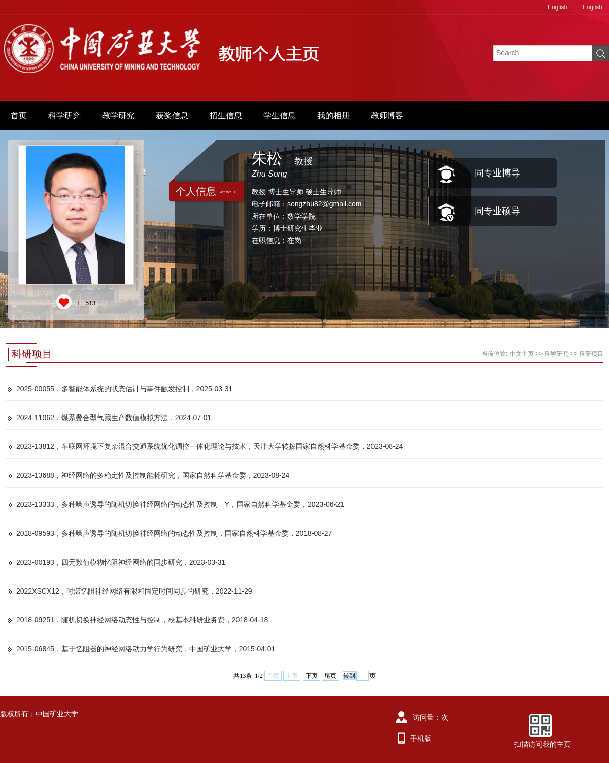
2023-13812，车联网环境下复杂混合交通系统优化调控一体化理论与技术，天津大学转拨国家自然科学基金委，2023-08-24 (209, 446)
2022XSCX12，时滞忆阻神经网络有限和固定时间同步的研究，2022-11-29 (134, 591)
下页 (312, 675)
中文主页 (522, 353)
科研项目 (591, 353)
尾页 (330, 675)
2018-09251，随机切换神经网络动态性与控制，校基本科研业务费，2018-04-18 (142, 620)
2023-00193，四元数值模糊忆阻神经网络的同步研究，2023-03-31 (120, 562)
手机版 (420, 738)
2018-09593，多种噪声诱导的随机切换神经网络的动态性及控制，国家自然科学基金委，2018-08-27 (174, 533)
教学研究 (118, 115)
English (557, 7)
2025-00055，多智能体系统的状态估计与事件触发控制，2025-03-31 (124, 389)
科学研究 (64, 115)
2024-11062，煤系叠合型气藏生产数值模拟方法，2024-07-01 (113, 417)
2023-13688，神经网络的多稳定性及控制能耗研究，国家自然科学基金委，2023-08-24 (152, 475)
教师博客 (387, 115)
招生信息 (226, 115)
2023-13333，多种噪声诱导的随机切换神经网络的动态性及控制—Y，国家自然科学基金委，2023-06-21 (180, 504)
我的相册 (333, 115)
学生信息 (279, 115)
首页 (19, 115)
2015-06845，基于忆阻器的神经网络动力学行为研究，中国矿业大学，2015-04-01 (145, 649)
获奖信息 (172, 115)
